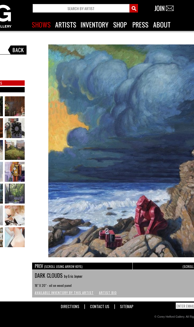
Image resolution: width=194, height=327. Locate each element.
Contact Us (99, 305)
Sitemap (126, 305)
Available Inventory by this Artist (64, 292)
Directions (70, 305)
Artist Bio (108, 292)
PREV (59, 266)
